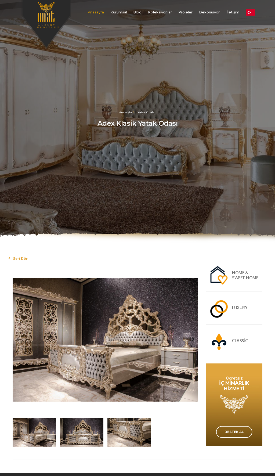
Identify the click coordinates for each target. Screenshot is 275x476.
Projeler (185, 12)
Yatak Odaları (147, 112)
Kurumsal (118, 12)
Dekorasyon (209, 12)
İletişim (233, 12)
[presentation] (18, 339)
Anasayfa (96, 12)
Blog (137, 12)
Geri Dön (20, 258)
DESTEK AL (234, 432)
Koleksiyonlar (160, 12)
